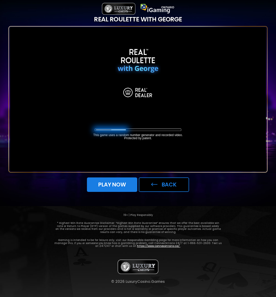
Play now (112, 184)
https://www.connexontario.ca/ (158, 246)
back (163, 184)
